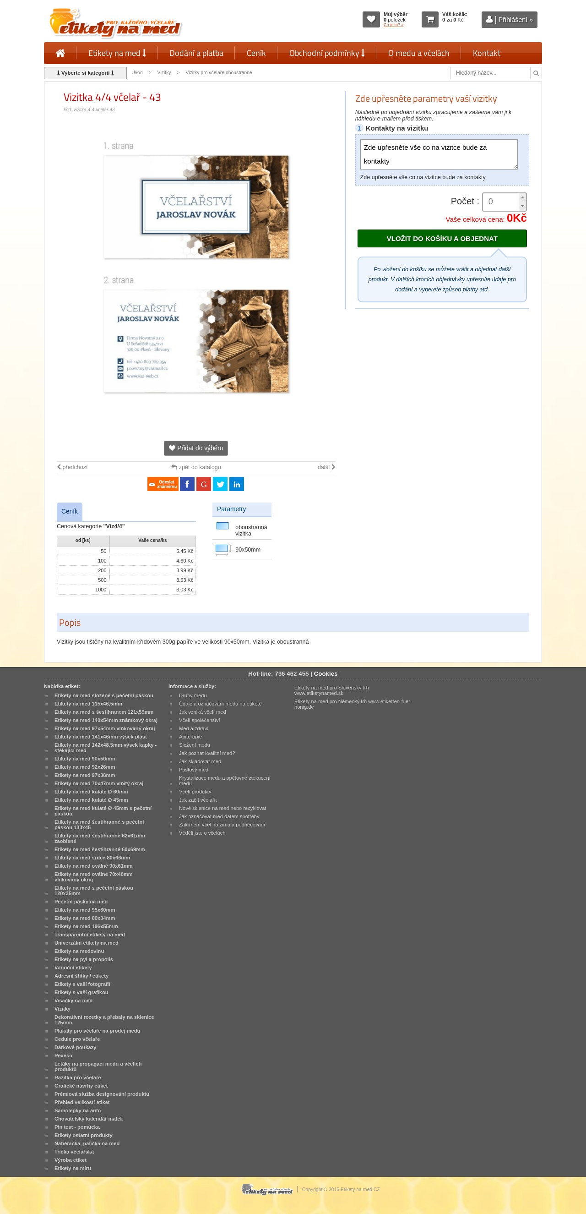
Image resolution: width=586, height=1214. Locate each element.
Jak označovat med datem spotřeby (219, 816)
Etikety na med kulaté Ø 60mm (91, 791)
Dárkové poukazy (75, 1047)
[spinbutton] (504, 202)
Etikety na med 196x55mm (86, 926)
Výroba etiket (70, 1160)
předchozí (72, 467)
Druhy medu (193, 695)
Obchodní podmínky (327, 53)
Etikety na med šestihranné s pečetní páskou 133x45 (99, 824)
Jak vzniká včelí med (202, 712)
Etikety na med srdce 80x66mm (92, 857)
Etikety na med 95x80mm (84, 910)
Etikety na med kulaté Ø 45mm (91, 800)
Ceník (256, 53)
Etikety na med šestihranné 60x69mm (99, 849)
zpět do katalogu (196, 467)
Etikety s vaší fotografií (82, 984)
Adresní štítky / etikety (81, 976)
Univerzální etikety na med (86, 943)
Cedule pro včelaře (77, 1039)
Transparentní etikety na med (89, 934)
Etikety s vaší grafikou (81, 992)
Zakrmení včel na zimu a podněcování (222, 824)
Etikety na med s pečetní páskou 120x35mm (93, 890)
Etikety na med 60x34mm (84, 918)
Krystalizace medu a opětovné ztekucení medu (225, 780)
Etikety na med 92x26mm (84, 767)
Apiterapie (190, 736)
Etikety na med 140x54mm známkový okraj (105, 720)
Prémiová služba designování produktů (101, 1094)
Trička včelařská (74, 1151)
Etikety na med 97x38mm (84, 775)
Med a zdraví (193, 728)
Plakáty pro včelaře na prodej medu (97, 1031)
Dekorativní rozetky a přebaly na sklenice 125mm (104, 1019)
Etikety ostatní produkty (83, 1135)
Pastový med (193, 769)
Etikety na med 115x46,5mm (88, 703)
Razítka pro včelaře (77, 1077)
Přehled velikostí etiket (82, 1102)
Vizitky (164, 72)
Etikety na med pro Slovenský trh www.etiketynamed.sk (331, 690)
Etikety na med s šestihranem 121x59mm (103, 712)
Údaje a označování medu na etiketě (220, 703)
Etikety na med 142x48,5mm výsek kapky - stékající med (105, 747)
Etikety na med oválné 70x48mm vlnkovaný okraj (93, 876)
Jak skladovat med (200, 761)
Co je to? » (394, 24)
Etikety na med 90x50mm (84, 758)
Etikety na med (117, 53)
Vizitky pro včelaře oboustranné (218, 72)
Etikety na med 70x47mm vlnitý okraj (98, 783)
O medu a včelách (419, 53)
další (327, 467)
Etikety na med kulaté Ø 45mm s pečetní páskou (103, 810)
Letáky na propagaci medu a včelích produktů (97, 1066)
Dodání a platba (196, 53)
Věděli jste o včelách (202, 833)
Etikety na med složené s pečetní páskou (103, 695)
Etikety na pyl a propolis (83, 959)
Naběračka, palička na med (86, 1143)
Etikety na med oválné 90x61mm (93, 866)
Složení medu (194, 745)
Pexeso (63, 1055)
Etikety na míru (72, 1168)
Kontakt (486, 53)
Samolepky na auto (77, 1110)
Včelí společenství (199, 720)
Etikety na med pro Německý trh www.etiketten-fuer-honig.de (353, 704)
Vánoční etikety (73, 967)
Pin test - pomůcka (77, 1127)
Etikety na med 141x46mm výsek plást (100, 736)
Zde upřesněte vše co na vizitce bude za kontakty (439, 154)
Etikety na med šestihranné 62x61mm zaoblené (99, 838)
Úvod (136, 72)
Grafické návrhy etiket (81, 1085)
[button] (522, 197)
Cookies (326, 673)
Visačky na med (73, 1000)
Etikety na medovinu (79, 951)
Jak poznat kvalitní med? (207, 753)
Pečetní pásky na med (81, 901)
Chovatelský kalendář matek (88, 1118)
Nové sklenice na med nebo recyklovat (222, 808)
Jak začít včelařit (198, 800)
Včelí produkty (195, 791)
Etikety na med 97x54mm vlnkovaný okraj (104, 728)
